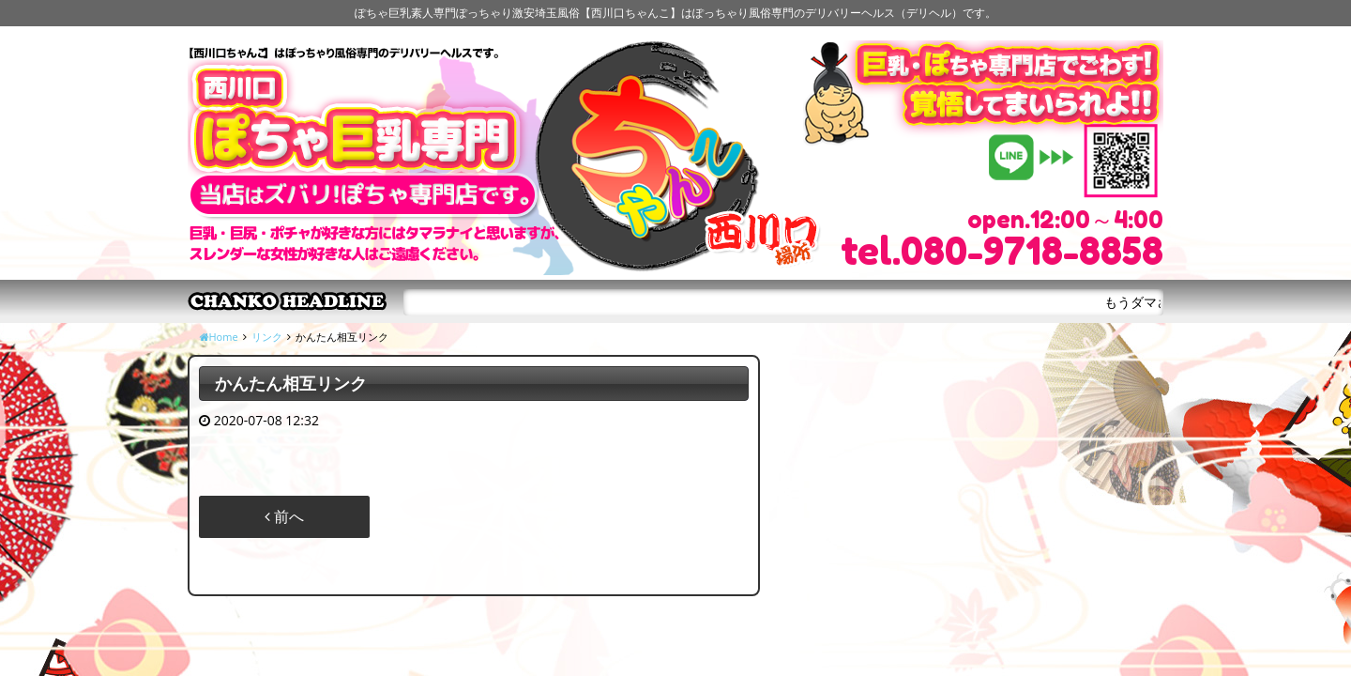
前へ (284, 516)
